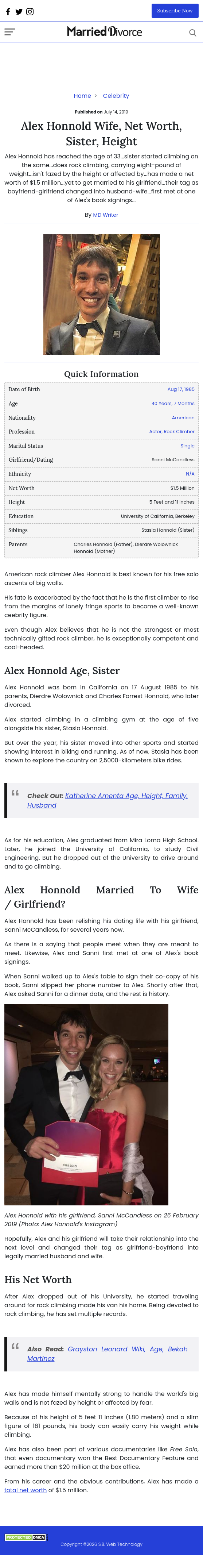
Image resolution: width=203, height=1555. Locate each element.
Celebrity (116, 96)
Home (82, 96)
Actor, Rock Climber (172, 431)
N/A (190, 474)
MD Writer (105, 215)
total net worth (25, 1490)
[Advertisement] (62, 57)
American (183, 418)
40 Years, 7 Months (173, 403)
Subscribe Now (175, 10)
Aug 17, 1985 (181, 389)
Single (187, 446)
